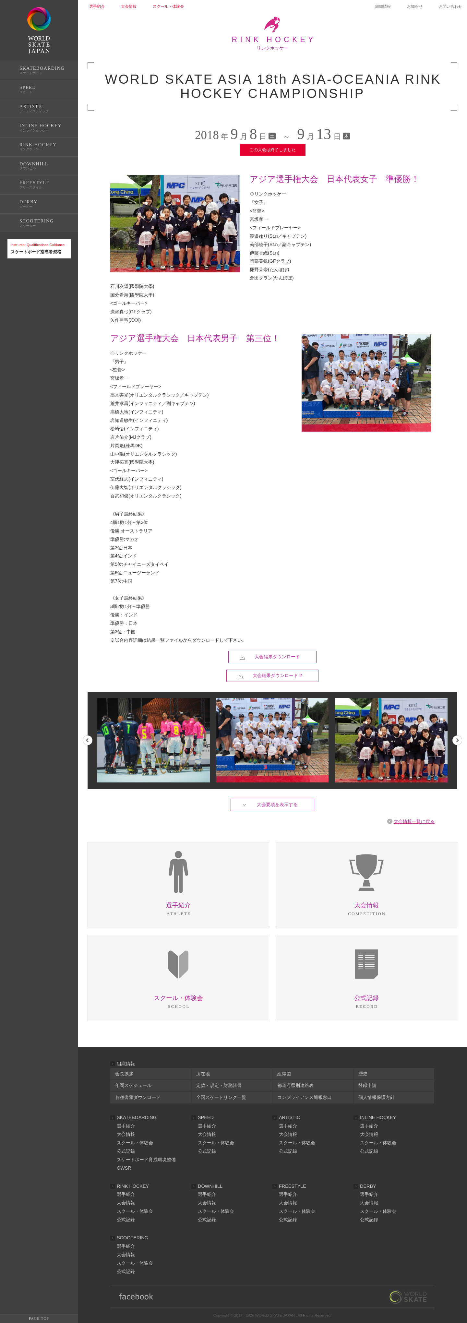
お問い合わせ (450, 6)
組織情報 (383, 6)
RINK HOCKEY (133, 1186)
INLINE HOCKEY (378, 1117)
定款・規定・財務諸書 (219, 1085)
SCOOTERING (132, 1237)
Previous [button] (87, 740)
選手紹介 (126, 1125)
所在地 (203, 1073)
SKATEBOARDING (137, 1117)
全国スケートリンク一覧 (221, 1097)
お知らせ (415, 6)
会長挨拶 (124, 1073)
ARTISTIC (289, 1117)
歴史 (362, 1073)
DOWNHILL (210, 1186)
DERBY (368, 1186)
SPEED (206, 1117)
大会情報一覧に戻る (414, 821)
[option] (272, 740)
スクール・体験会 (135, 1142)
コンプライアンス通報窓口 (304, 1097)
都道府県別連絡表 (295, 1085)
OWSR (124, 1168)
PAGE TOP (39, 1318)
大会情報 (126, 1134)
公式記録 (15, 279)
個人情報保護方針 (376, 1097)
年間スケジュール (133, 1085)
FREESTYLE (292, 1186)
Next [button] (457, 740)
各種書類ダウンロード (138, 1097)
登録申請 (367, 1085)
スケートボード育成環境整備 (146, 1159)
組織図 (284, 1073)
